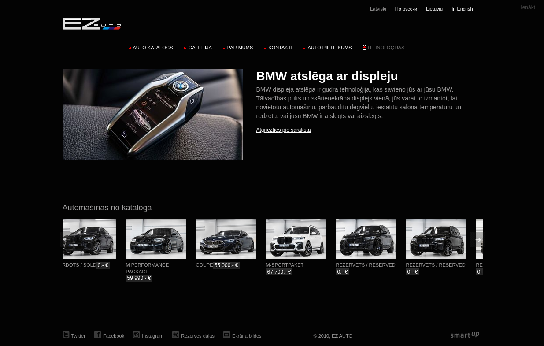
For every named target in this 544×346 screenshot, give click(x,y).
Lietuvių (434, 8)
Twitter (78, 336)
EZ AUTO (91, 23)
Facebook (113, 336)
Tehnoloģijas (386, 47)
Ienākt (528, 7)
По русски (406, 8)
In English (462, 8)
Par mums (240, 47)
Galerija (200, 47)
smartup (465, 335)
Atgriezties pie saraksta (283, 130)
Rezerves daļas (198, 336)
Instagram (152, 336)
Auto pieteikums (329, 47)
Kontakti (280, 47)
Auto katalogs (153, 47)
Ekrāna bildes (247, 336)
